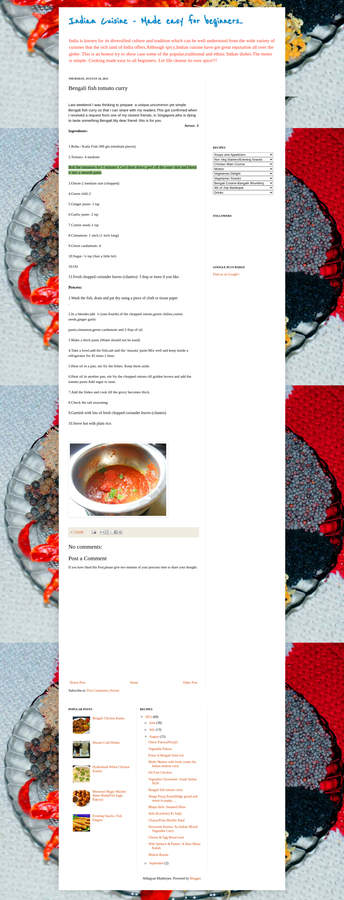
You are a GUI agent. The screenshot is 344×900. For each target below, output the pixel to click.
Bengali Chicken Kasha (108, 718)
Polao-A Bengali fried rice (166, 755)
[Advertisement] (249, 107)
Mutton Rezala (158, 855)
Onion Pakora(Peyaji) (163, 742)
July (152, 729)
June (152, 723)
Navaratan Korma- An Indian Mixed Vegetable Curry (173, 829)
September (156, 863)
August (154, 736)
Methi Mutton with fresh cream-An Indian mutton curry (172, 764)
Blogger (195, 878)
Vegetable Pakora (160, 749)
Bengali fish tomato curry (165, 790)
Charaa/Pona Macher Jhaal (166, 820)
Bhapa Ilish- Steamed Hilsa (166, 807)
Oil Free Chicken (160, 772)
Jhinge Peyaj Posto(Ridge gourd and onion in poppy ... (173, 798)
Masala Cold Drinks (106, 742)
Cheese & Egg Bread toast (166, 837)
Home (134, 682)
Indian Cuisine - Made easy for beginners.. (155, 21)
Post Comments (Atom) (103, 690)
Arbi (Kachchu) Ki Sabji (165, 813)
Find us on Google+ (226, 274)
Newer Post (77, 682)
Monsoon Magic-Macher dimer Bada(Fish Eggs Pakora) (109, 796)
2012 (149, 717)
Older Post (190, 682)
